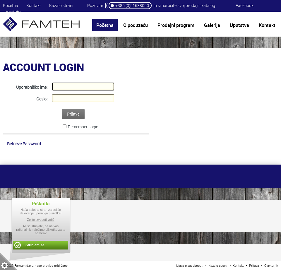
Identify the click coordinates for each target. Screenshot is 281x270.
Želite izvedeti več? (40, 219)
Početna (10, 5)
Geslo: (41, 99)
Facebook (244, 5)
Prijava (73, 114)
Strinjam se (34, 245)
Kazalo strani (61, 5)
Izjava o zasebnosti (189, 265)
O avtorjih (271, 265)
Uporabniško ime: (31, 87)
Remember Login (83, 126)
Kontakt (33, 5)
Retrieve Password (24, 143)
